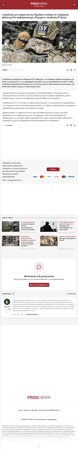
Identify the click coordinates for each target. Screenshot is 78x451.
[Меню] (74, 5)
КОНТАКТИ (27, 410)
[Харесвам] (14, 314)
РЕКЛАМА (35, 410)
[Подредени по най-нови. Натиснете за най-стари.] (71, 294)
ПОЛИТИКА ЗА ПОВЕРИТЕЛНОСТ (49, 410)
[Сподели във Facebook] (71, 70)
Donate (53, 169)
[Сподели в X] (74, 70)
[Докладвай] (22, 314)
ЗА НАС (20, 410)
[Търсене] (4, 5)
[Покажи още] (39, 446)
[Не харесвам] (18, 314)
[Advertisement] (39, 356)
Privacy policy (52, 419)
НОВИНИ (4, 70)
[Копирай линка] (67, 70)
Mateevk (7, 307)
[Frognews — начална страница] (39, 5)
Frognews (9, 125)
